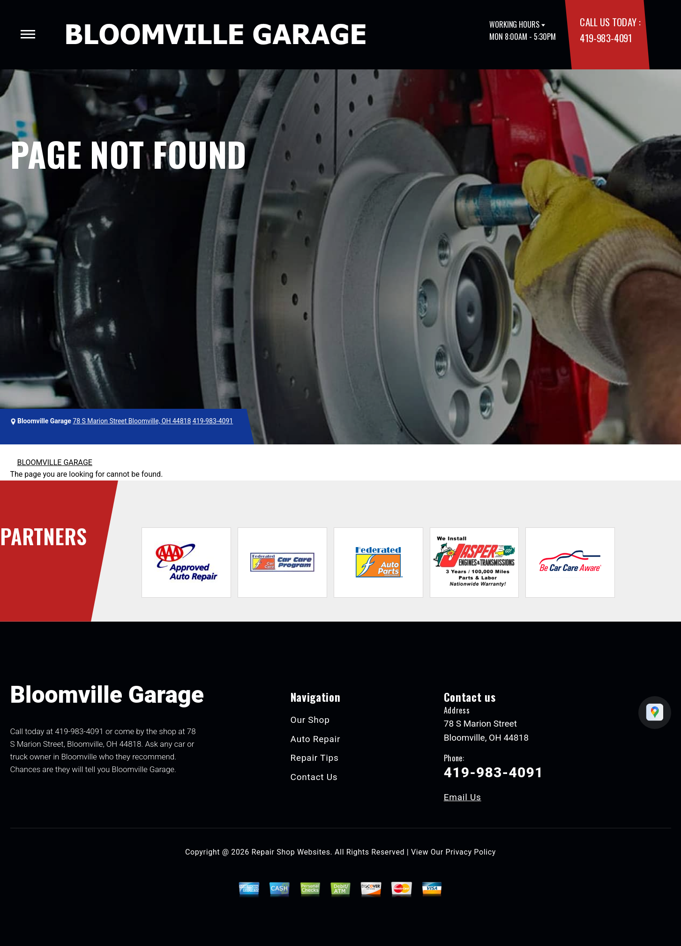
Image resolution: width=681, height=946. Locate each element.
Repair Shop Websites (291, 852)
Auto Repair (316, 739)
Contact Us (314, 777)
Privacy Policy (471, 852)
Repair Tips (315, 757)
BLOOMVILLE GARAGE (54, 462)
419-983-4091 (605, 37)
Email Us (462, 797)
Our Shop (310, 719)
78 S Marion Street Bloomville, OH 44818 (132, 421)
